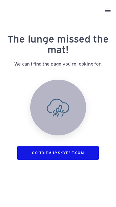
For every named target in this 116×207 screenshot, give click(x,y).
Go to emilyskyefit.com (58, 153)
